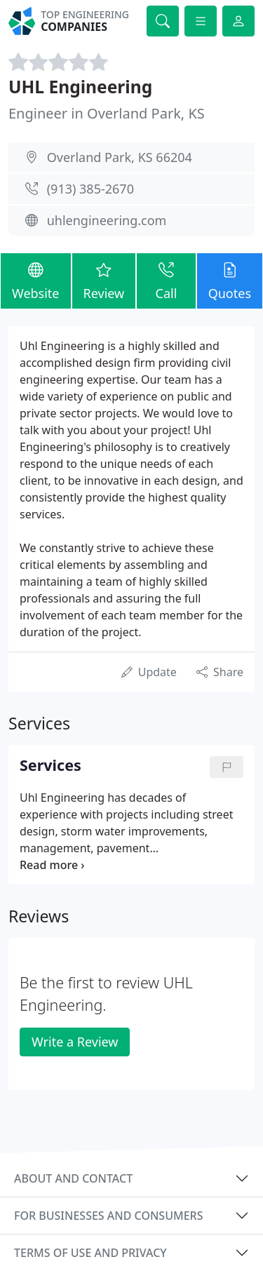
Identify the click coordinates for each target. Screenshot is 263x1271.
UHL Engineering (80, 86)
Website (36, 280)
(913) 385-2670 (90, 188)
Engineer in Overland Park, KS (106, 113)
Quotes (229, 280)
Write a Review (75, 1041)
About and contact (73, 1178)
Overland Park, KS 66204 (119, 157)
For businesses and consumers (108, 1215)
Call (166, 280)
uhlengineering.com (107, 220)
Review (104, 280)
